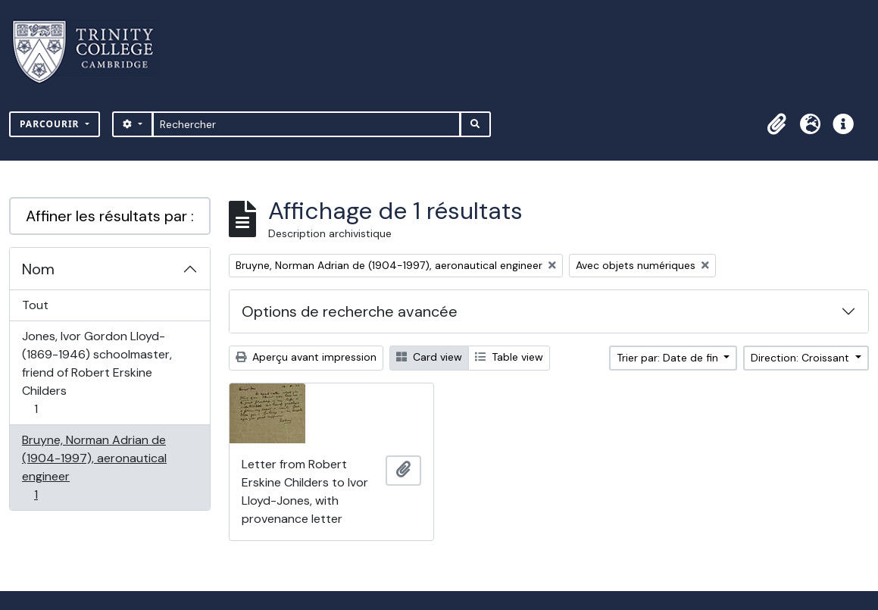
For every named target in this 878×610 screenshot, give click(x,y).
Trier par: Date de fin (669, 357)
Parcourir (51, 123)
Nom (38, 269)
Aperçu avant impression (306, 357)
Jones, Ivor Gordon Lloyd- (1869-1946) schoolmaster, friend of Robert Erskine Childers (96, 372)
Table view (509, 357)
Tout (35, 305)
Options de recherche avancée (350, 311)
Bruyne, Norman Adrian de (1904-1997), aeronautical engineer (94, 467)
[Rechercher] (306, 124)
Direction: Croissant (801, 357)
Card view (429, 357)
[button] (776, 124)
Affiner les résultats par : (110, 216)
